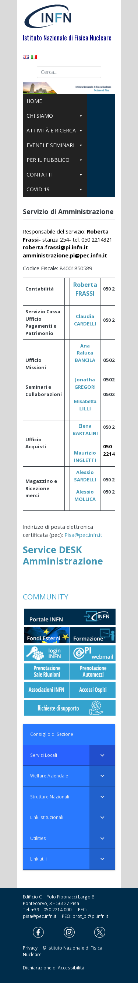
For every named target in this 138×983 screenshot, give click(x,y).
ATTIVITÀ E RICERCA (54, 130)
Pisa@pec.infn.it (83, 534)
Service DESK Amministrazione (63, 555)
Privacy (30, 948)
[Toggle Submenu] (102, 755)
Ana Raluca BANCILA (85, 352)
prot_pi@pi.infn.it (90, 916)
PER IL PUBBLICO (54, 160)
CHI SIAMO (54, 115)
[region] (69, 88)
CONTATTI (54, 174)
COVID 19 (54, 189)
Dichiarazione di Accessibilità (53, 967)
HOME (34, 100)
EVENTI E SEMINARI (54, 145)
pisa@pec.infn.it (42, 916)
